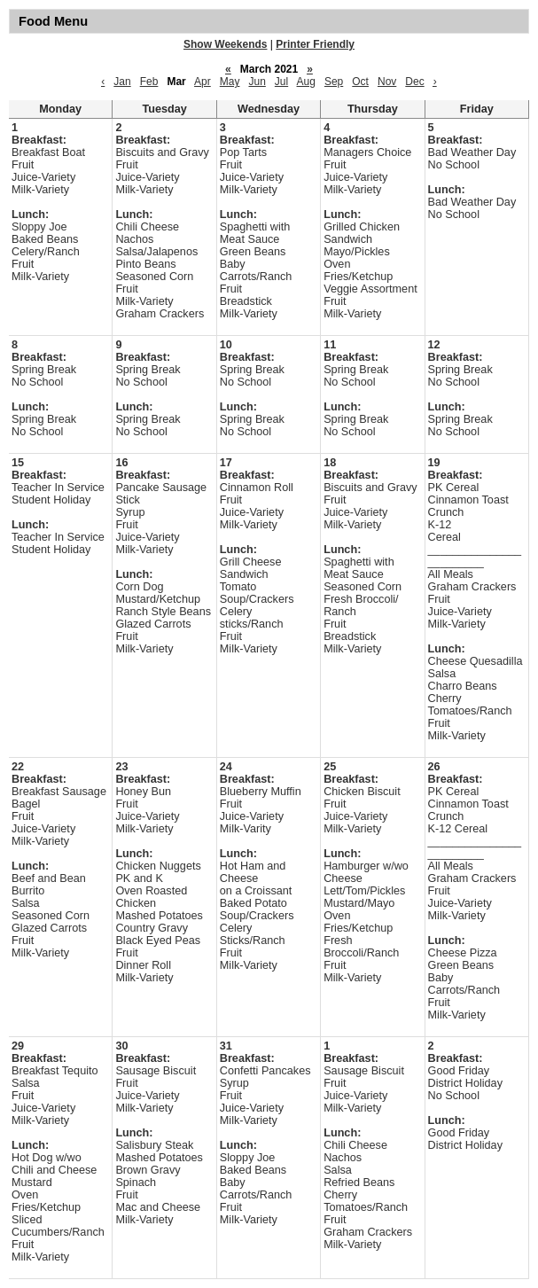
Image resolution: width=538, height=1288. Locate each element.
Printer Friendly (315, 44)
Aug (306, 81)
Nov (387, 81)
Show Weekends (225, 44)
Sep (333, 81)
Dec (414, 81)
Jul (281, 81)
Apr (202, 81)
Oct (360, 81)
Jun (256, 81)
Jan (121, 81)
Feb (149, 81)
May (230, 81)
